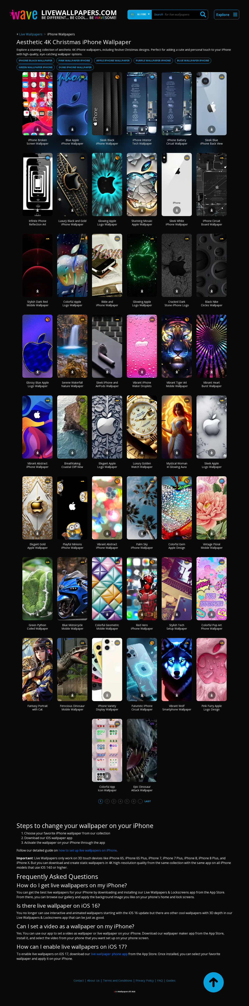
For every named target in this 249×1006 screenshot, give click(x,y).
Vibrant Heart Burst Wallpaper (212, 384)
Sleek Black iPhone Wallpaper (107, 141)
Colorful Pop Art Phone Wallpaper (211, 626)
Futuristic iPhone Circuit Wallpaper (142, 707)
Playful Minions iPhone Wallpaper (72, 546)
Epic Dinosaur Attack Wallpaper (142, 788)
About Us (93, 980)
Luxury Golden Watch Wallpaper (142, 465)
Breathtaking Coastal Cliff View (72, 465)
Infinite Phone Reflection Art (37, 222)
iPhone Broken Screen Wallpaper (37, 141)
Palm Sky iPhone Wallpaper (142, 546)
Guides (170, 980)
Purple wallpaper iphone (153, 60)
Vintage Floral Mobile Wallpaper (212, 546)
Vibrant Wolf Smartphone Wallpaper (176, 707)
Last (148, 801)
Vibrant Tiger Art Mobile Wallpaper (177, 384)
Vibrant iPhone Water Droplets (142, 384)
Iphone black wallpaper (35, 60)
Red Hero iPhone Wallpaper (142, 626)
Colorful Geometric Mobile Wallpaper (107, 626)
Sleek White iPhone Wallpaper (177, 222)
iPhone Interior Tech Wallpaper (142, 141)
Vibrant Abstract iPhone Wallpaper (37, 465)
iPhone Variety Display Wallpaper (107, 707)
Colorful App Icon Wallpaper (107, 788)
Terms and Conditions (117, 980)
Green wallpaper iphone (36, 67)
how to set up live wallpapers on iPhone (88, 850)
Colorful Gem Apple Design (176, 546)
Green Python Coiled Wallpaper (37, 626)
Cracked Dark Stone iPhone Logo (177, 303)
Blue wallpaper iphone (193, 60)
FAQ (160, 980)
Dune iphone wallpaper (75, 67)
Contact (79, 980)
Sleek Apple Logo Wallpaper (212, 465)
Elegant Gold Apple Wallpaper (37, 546)
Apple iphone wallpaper (113, 60)
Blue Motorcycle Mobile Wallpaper (72, 626)
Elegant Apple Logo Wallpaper (107, 465)
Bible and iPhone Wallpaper (107, 303)
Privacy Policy (145, 980)
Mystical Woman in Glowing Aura (176, 465)
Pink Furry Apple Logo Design (212, 707)
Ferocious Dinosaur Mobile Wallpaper (72, 707)
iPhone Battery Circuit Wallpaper (176, 141)
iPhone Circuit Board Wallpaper (211, 222)
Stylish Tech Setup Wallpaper (177, 626)
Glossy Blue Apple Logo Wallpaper (37, 384)
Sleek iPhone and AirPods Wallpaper (107, 384)
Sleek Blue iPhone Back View (211, 141)
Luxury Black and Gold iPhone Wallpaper (72, 222)
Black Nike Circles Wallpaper (211, 303)
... (140, 801)
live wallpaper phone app (109, 954)
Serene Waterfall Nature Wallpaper (72, 384)
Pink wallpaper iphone (74, 60)
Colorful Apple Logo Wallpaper (72, 303)
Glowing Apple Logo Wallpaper (107, 222)
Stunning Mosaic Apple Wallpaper (142, 222)
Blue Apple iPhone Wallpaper (72, 141)
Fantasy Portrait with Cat (37, 707)
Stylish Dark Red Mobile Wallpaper (37, 303)
